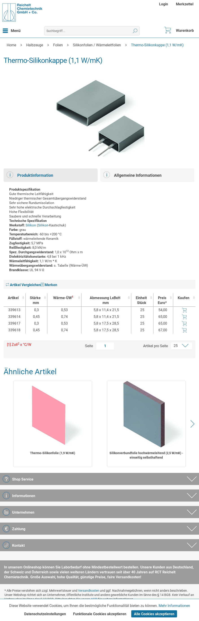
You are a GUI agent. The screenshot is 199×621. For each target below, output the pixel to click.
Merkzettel (184, 4)
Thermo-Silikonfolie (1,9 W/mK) (52, 453)
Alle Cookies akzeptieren (154, 614)
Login (163, 4)
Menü (12, 30)
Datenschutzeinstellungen (45, 614)
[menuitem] (164, 4)
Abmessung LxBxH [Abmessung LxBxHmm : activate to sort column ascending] (105, 300)
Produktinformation (30, 174)
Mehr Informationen (174, 606)
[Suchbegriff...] (92, 30)
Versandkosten (88, 590)
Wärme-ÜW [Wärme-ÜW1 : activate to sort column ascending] (63, 297)
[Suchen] (135, 30)
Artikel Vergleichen (23, 285)
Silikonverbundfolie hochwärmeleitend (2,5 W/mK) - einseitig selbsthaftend (146, 455)
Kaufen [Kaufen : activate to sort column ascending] (183, 298)
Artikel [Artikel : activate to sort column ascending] (13, 298)
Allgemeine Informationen (132, 174)
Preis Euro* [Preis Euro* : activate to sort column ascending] (162, 300)
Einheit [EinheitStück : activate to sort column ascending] (141, 300)
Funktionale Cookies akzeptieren (99, 614)
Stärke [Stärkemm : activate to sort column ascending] (35, 300)
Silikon (31, 225)
